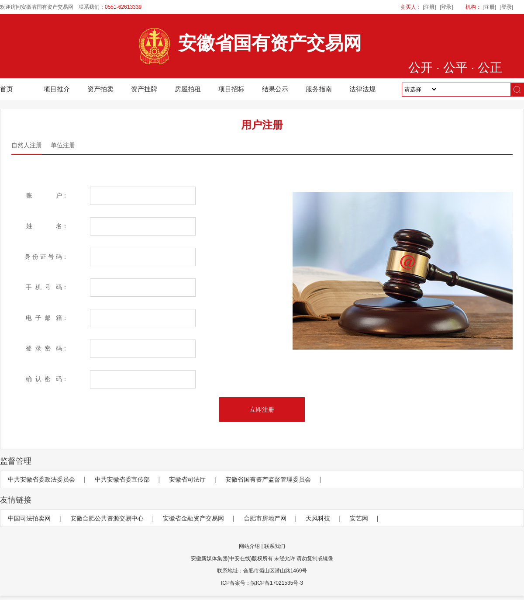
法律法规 (362, 89)
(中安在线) (240, 558)
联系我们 (274, 546)
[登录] (446, 7)
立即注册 (262, 409)
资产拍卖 (100, 89)
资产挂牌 (144, 89)
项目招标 (231, 89)
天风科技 (318, 518)
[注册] (429, 7)
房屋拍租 (188, 89)
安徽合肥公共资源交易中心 (107, 518)
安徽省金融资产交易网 (193, 518)
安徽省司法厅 (187, 479)
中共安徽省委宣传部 (122, 479)
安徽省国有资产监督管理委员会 (268, 479)
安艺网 (359, 518)
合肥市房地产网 (265, 518)
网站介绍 (249, 546)
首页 (6, 89)
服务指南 (319, 89)
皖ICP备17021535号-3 (277, 583)
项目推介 (57, 89)
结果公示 (275, 89)
